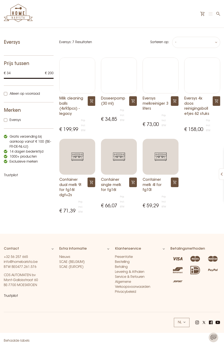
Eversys (15, 120)
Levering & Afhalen (129, 272)
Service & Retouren (130, 277)
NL (181, 322)
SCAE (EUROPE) (71, 267)
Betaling (121, 267)
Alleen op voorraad (25, 93)
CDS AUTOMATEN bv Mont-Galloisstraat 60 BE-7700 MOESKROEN (21, 280)
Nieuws (64, 257)
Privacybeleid (125, 292)
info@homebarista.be (21, 262)
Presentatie (124, 257)
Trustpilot (11, 175)
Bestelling (122, 262)
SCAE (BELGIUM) (72, 262)
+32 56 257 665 (16, 257)
